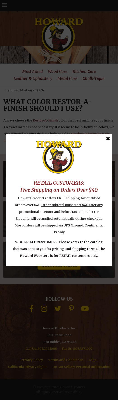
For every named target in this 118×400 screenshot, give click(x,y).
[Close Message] (108, 138)
